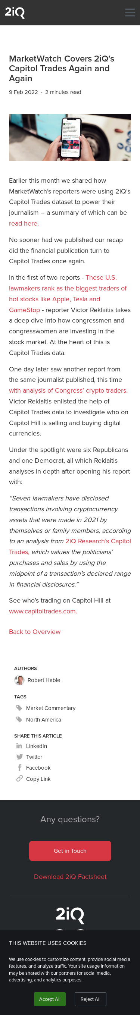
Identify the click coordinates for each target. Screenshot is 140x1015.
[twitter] (29, 757)
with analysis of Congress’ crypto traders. (68, 390)
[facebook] (33, 768)
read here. (24, 223)
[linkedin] (31, 746)
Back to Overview (34, 632)
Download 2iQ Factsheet (70, 877)
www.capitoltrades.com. (43, 611)
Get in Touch (70, 850)
